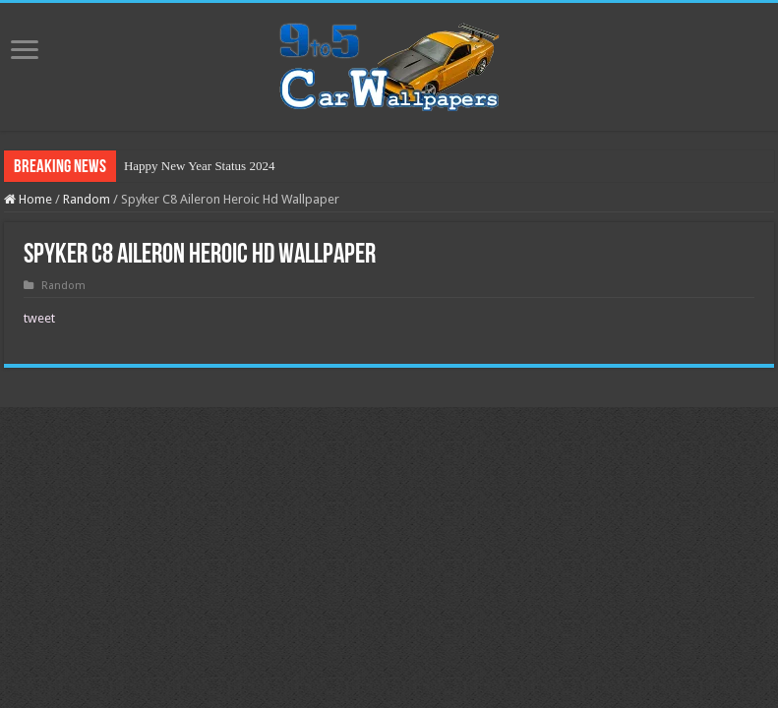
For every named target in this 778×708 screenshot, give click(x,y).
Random (86, 199)
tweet (39, 318)
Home (28, 199)
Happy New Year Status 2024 (199, 165)
